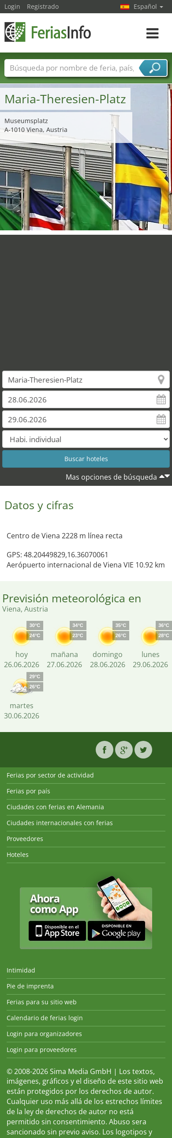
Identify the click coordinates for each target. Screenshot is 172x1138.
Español (148, 6)
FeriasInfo (48, 32)
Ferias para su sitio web (42, 1002)
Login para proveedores (42, 1049)
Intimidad (21, 970)
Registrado (43, 6)
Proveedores (25, 838)
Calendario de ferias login (45, 1018)
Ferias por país (28, 791)
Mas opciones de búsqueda (111, 477)
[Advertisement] (82, 296)
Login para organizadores (44, 1033)
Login (12, 6)
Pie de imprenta (30, 986)
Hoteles (18, 854)
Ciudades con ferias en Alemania (55, 807)
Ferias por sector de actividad (50, 775)
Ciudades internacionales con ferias (60, 823)
